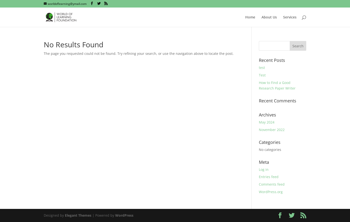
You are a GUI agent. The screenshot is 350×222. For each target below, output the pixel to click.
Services (290, 17)
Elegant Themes (78, 215)
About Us (269, 17)
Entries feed (269, 176)
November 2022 (272, 129)
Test (262, 75)
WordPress (124, 215)
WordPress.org (271, 191)
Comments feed (272, 184)
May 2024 (266, 122)
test (262, 67)
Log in (264, 169)
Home (250, 17)
